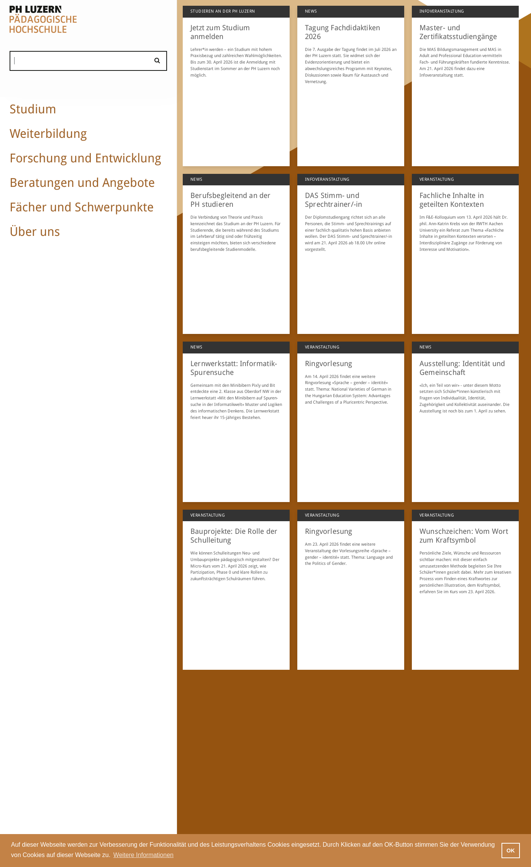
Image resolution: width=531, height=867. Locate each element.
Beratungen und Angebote (82, 182)
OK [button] (510, 850)
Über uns (35, 231)
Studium (33, 109)
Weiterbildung (48, 133)
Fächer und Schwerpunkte (82, 207)
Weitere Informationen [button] (143, 855)
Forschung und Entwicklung (85, 158)
